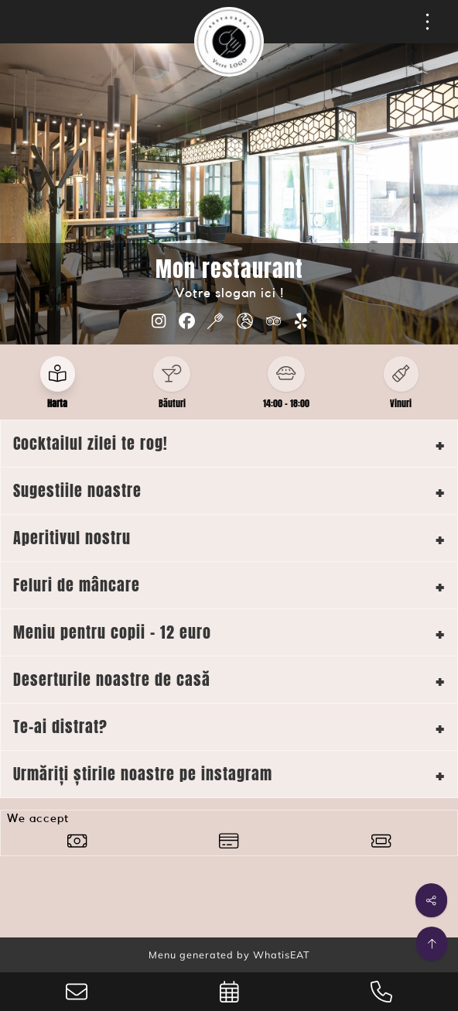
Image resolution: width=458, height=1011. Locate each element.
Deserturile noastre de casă (111, 679)
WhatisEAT (281, 954)
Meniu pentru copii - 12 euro (112, 632)
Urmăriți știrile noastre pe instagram (142, 774)
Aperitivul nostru (72, 538)
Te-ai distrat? (60, 727)
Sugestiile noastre (77, 490)
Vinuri (401, 403)
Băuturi (172, 403)
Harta (57, 403)
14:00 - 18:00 (286, 403)
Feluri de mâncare (76, 585)
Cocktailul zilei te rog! (90, 443)
